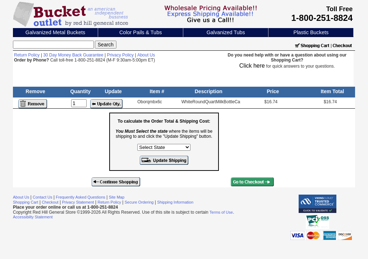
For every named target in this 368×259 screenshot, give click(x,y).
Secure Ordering (139, 202)
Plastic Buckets (311, 32)
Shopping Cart (25, 202)
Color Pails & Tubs (140, 32)
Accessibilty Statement (33, 217)
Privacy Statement (78, 202)
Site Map (116, 197)
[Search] (53, 45)
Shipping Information (175, 202)
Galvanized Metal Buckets (55, 32)
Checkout (50, 202)
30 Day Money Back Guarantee (73, 55)
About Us (146, 55)
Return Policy (27, 55)
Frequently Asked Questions (80, 197)
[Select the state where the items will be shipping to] (163, 147)
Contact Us (42, 197)
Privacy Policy (120, 55)
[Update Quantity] (79, 103)
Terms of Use (221, 212)
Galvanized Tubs (226, 32)
